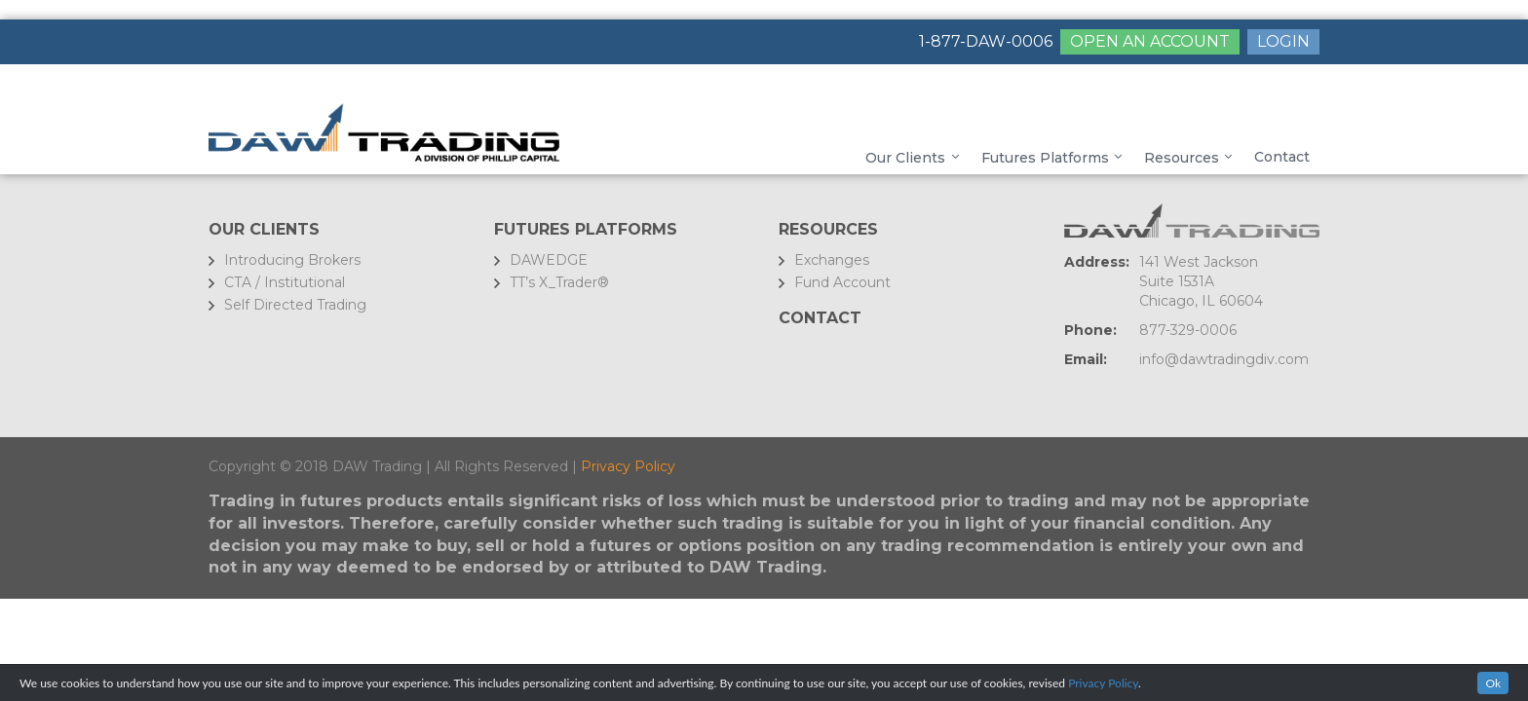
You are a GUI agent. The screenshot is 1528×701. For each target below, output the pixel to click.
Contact (820, 318)
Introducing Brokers (292, 260)
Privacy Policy (628, 466)
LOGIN (1283, 41)
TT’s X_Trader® (559, 282)
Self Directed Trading (295, 305)
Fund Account (842, 282)
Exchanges (831, 260)
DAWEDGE (549, 260)
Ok (1493, 683)
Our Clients (264, 229)
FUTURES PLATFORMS (585, 229)
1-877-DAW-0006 (985, 41)
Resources (828, 229)
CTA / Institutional (284, 282)
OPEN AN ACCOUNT (1150, 41)
